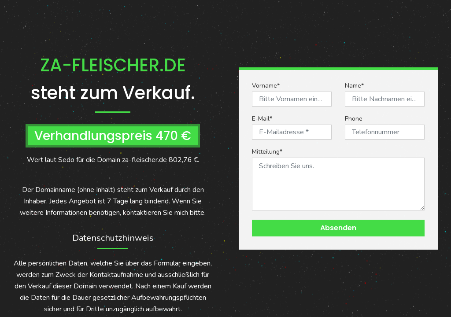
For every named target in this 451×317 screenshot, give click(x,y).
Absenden (338, 228)
